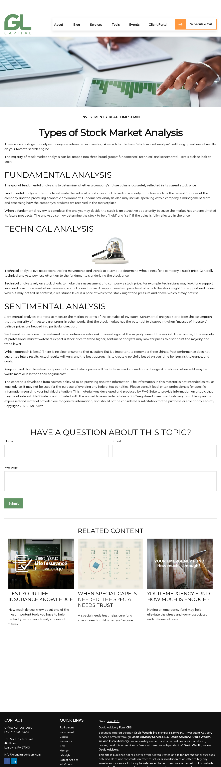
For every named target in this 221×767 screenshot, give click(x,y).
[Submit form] (13, 491)
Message (11, 455)
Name (8, 429)
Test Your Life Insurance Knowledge (40, 584)
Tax (62, 734)
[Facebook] (7, 749)
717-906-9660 (23, 715)
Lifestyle (65, 743)
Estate (64, 724)
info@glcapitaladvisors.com (22, 742)
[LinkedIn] (14, 749)
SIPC (181, 720)
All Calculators (69, 757)
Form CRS (113, 709)
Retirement (67, 715)
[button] (58, 12)
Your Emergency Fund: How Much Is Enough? (179, 584)
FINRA (173, 720)
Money (64, 738)
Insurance (66, 729)
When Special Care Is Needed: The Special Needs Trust (107, 587)
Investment (67, 720)
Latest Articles (69, 748)
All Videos (66, 752)
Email (117, 429)
